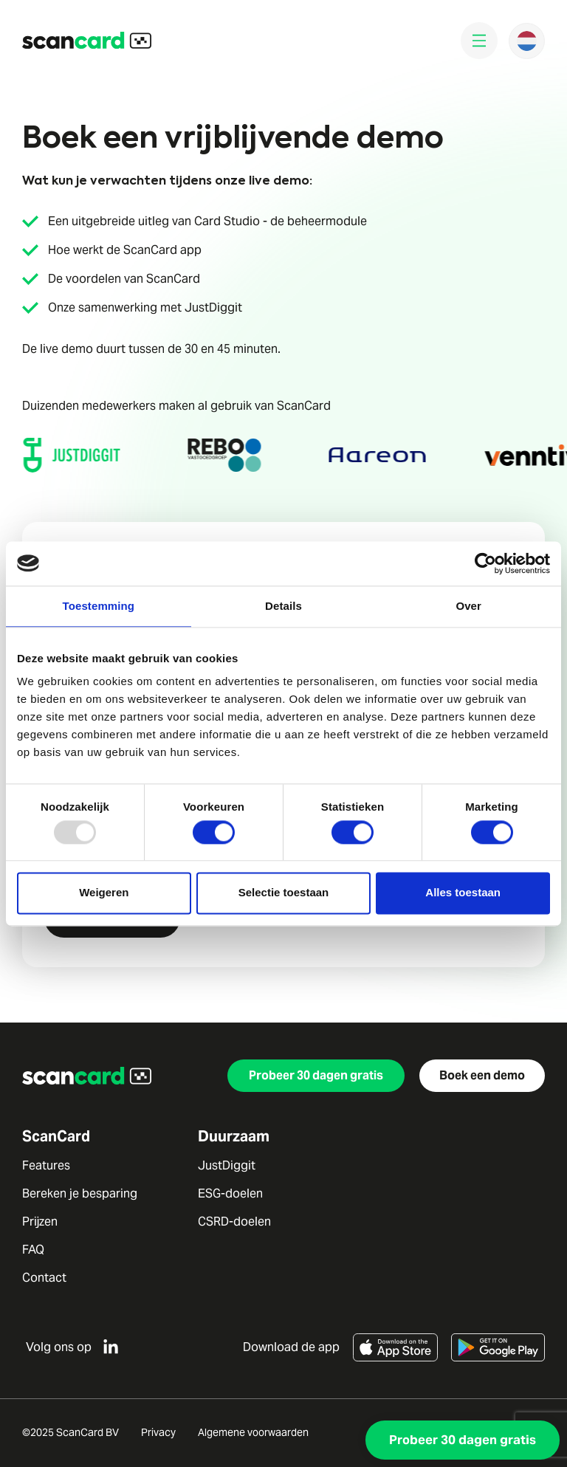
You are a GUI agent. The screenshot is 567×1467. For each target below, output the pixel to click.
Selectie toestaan (283, 893)
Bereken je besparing (79, 1193)
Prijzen (40, 1222)
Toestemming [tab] (99, 605)
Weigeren (103, 893)
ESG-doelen (230, 1193)
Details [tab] (283, 605)
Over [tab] (468, 605)
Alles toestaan (463, 893)
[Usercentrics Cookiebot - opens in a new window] (485, 563)
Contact (44, 1278)
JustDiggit (226, 1165)
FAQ (33, 1250)
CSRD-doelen (234, 1222)
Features (46, 1165)
